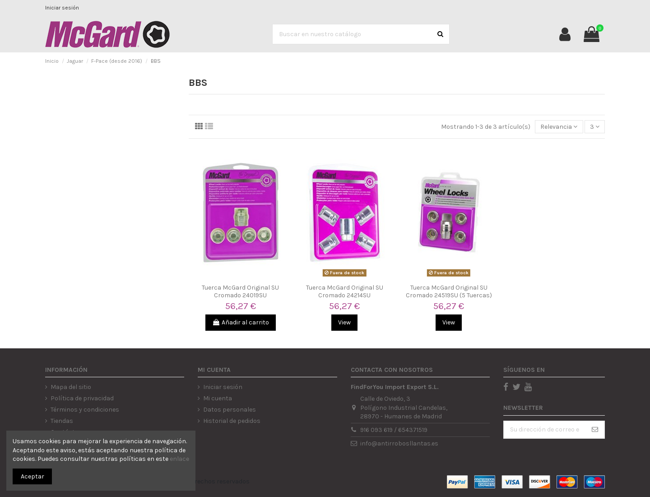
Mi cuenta (217, 398)
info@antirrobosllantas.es (399, 443)
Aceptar (32, 476)
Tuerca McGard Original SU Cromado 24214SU (344, 291)
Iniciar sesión (62, 8)
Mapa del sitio (71, 387)
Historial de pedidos (231, 421)
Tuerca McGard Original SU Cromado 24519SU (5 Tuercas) (449, 291)
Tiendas (62, 421)
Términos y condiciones (85, 409)
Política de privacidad (82, 398)
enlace (179, 459)
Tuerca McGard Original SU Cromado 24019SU (240, 291)
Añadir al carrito (240, 322)
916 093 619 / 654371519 (393, 430)
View (344, 322)
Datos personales (229, 409)
